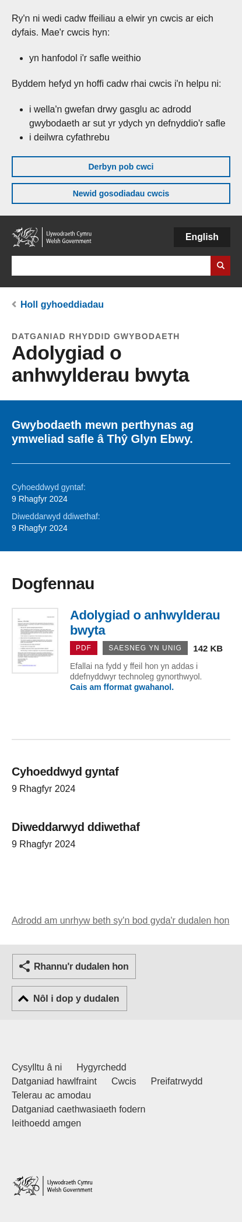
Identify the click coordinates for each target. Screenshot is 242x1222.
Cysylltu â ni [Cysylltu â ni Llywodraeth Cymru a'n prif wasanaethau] (37, 1067)
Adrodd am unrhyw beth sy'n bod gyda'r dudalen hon (120, 920)
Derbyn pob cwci (120, 166)
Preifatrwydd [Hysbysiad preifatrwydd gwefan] (177, 1081)
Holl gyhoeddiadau (62, 304)
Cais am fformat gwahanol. (122, 687)
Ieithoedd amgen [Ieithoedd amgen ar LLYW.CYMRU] (46, 1123)
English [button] (202, 237)
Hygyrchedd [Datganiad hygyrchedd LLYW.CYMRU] (101, 1067)
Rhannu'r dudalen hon (81, 966)
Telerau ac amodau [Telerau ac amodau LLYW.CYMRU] (51, 1095)
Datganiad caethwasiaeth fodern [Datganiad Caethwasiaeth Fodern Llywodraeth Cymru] (79, 1109)
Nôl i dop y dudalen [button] (76, 998)
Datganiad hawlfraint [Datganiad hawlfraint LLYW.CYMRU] (54, 1081)
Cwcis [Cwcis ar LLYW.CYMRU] (123, 1081)
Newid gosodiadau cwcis (121, 193)
